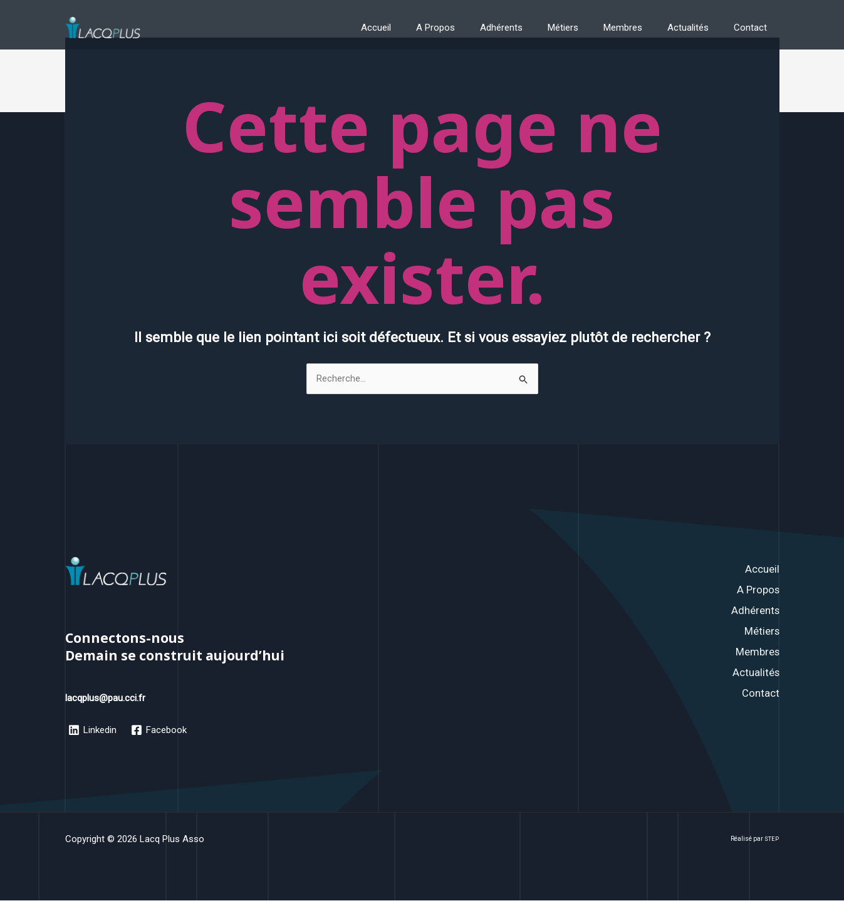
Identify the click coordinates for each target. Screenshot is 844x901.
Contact (753, 27)
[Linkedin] (93, 730)
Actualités (697, 27)
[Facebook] (160, 730)
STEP (772, 839)
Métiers (585, 27)
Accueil (417, 27)
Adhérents (529, 27)
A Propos (470, 27)
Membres (638, 27)
